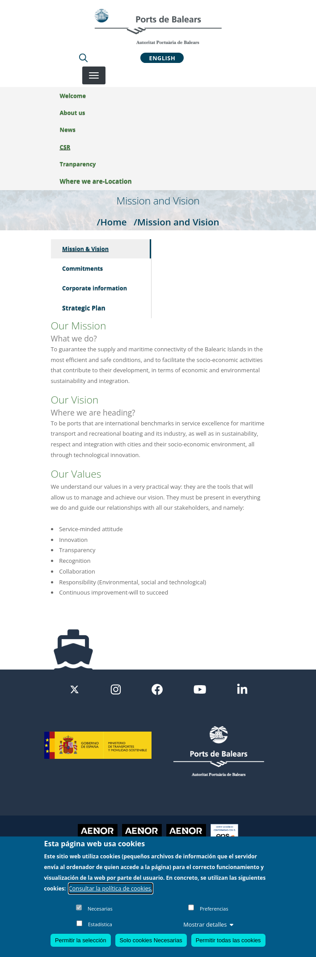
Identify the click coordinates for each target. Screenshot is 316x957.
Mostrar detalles (208, 924)
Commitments (82, 268)
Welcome (73, 96)
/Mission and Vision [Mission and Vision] (176, 222)
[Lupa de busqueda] (83, 58)
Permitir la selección (80, 940)
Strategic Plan (83, 308)
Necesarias (100, 908)
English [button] (162, 58)
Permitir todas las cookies (228, 940)
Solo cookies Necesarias (151, 940)
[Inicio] (157, 26)
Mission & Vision (85, 249)
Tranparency (78, 164)
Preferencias (214, 908)
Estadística (100, 924)
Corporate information (94, 288)
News (68, 129)
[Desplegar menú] (94, 75)
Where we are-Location (96, 181)
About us (72, 112)
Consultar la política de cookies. (111, 888)
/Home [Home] (111, 222)
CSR (65, 147)
